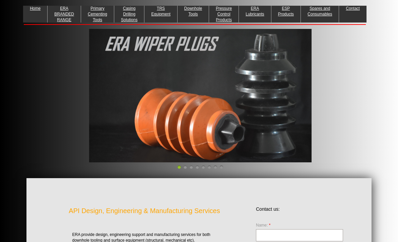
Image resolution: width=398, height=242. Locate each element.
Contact (353, 8)
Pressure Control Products (224, 14)
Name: (263, 225)
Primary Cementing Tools (97, 14)
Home (35, 8)
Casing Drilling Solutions (129, 14)
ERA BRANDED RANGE (64, 14)
